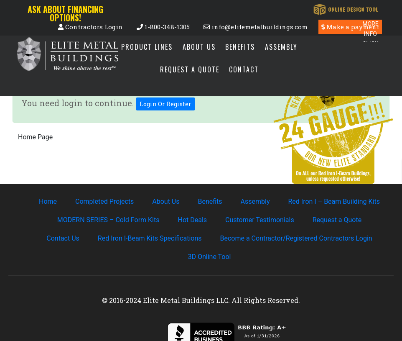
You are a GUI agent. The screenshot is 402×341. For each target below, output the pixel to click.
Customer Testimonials (259, 220)
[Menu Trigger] (370, 30)
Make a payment (350, 27)
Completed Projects (104, 201)
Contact (244, 69)
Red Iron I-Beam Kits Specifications (150, 238)
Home (48, 201)
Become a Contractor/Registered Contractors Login (296, 238)
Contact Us (62, 238)
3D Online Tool (209, 257)
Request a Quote (189, 69)
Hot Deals (192, 220)
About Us (199, 47)
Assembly (281, 47)
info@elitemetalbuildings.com (256, 27)
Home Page (35, 137)
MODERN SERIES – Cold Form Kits (108, 220)
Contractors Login (91, 27)
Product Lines (147, 47)
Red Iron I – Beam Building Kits (334, 201)
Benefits (240, 47)
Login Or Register (165, 104)
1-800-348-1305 (163, 27)
